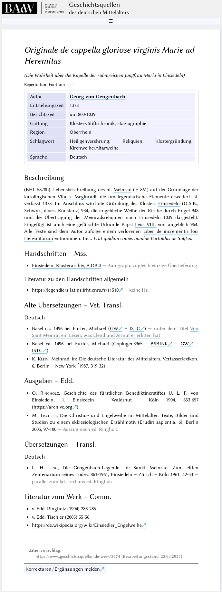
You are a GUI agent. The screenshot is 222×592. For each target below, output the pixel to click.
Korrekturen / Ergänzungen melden (62, 569)
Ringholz (49, 393)
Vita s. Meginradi (77, 197)
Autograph (119, 265)
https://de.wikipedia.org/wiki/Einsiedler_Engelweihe (87, 525)
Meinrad (122, 189)
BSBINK (159, 344)
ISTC (135, 328)
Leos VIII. (145, 224)
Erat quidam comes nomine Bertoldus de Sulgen (142, 238)
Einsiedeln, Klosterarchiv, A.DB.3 (66, 265)
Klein (43, 359)
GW (114, 328)
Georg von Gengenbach (97, 96)
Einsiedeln (169, 203)
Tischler (48, 415)
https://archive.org (53, 407)
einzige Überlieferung (174, 265)
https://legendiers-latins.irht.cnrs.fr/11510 (75, 290)
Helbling (49, 468)
